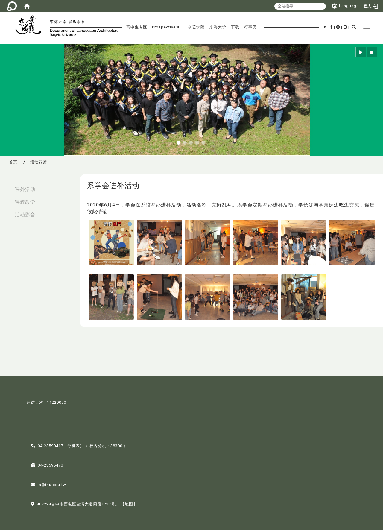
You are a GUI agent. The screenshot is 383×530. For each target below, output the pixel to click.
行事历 (250, 27)
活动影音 (25, 215)
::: (6, 186)
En (324, 27)
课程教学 (25, 202)
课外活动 (25, 189)
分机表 (73, 445)
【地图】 (129, 503)
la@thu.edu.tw (52, 484)
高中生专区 (136, 27)
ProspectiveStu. (167, 27)
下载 (235, 27)
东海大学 (217, 27)
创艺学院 (196, 27)
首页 (13, 162)
